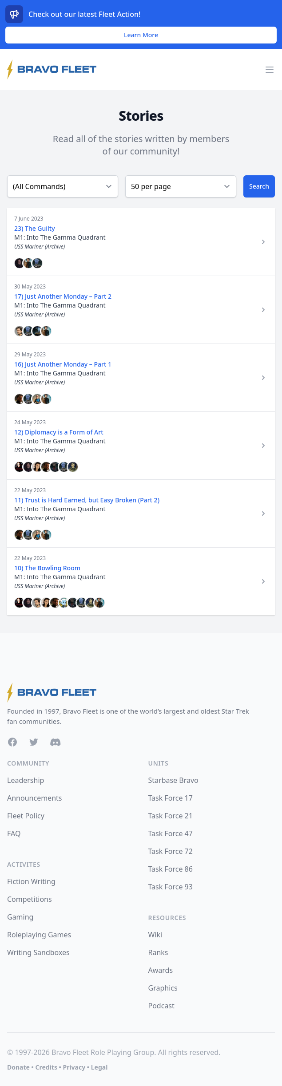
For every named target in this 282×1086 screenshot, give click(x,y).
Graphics (163, 988)
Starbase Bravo (173, 780)
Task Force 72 (170, 851)
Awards (160, 970)
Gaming (20, 917)
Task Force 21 (170, 816)
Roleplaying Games (39, 935)
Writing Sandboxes (38, 952)
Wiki (155, 935)
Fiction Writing (31, 881)
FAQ (13, 833)
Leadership (25, 780)
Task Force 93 (170, 887)
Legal (99, 1067)
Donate (18, 1067)
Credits (46, 1067)
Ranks (158, 952)
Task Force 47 (170, 833)
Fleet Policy (25, 816)
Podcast (161, 1006)
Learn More (141, 35)
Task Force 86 (170, 869)
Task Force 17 (170, 798)
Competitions (29, 899)
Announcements (34, 798)
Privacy (74, 1067)
